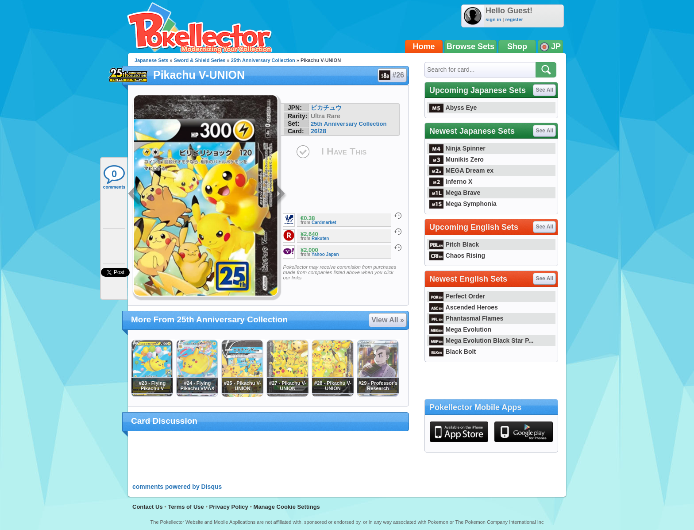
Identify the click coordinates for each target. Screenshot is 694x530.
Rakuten (320, 238)
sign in (493, 19)
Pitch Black (454, 244)
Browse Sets (470, 46)
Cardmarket (324, 222)
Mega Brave (454, 192)
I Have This (343, 151)
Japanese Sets (151, 60)
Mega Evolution (460, 329)
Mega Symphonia (463, 203)
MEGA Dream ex (461, 170)
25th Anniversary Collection (263, 60)
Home (424, 46)
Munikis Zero (456, 159)
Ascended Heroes (463, 307)
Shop (517, 46)
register (514, 19)
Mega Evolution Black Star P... (481, 340)
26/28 (318, 131)
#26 (391, 75)
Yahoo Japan (325, 254)
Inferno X (450, 181)
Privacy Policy (228, 506)
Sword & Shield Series (200, 60)
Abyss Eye (453, 107)
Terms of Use (186, 506)
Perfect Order (457, 296)
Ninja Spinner (457, 148)
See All (544, 90)
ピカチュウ (326, 107)
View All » (387, 320)
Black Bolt (452, 351)
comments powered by (177, 486)
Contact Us (147, 506)
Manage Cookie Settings (287, 506)
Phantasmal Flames (466, 318)
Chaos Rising (457, 255)
